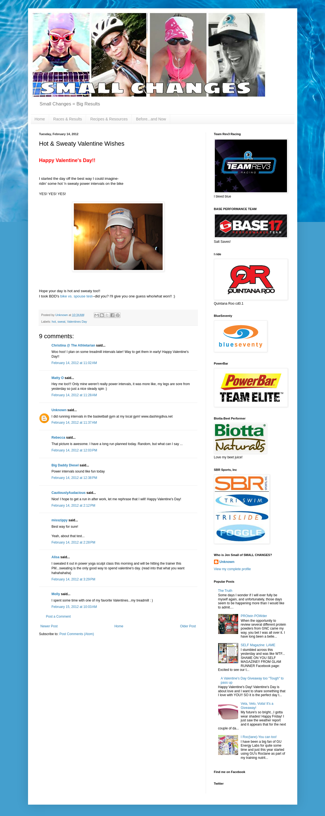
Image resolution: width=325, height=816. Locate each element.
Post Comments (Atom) (76, 634)
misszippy (60, 520)
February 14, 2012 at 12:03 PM (74, 450)
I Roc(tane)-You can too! (259, 737)
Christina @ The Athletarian (73, 345)
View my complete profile (232, 569)
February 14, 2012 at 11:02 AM (74, 363)
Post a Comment (58, 616)
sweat (61, 321)
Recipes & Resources (109, 119)
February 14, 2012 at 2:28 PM (73, 542)
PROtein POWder (254, 616)
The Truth (225, 591)
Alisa (56, 557)
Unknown (59, 410)
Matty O (58, 378)
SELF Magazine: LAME (258, 645)
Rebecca (58, 437)
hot (54, 321)
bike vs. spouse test (76, 296)
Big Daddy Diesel (65, 465)
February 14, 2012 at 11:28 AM (74, 395)
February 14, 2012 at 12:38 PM (74, 478)
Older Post (188, 626)
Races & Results (67, 119)
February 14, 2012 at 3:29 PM (73, 579)
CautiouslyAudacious (69, 493)
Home (40, 119)
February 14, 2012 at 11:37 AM (74, 423)
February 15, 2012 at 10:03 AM (74, 607)
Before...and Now (151, 119)
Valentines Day (77, 321)
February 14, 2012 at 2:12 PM (73, 505)
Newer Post (49, 626)
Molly (56, 594)
